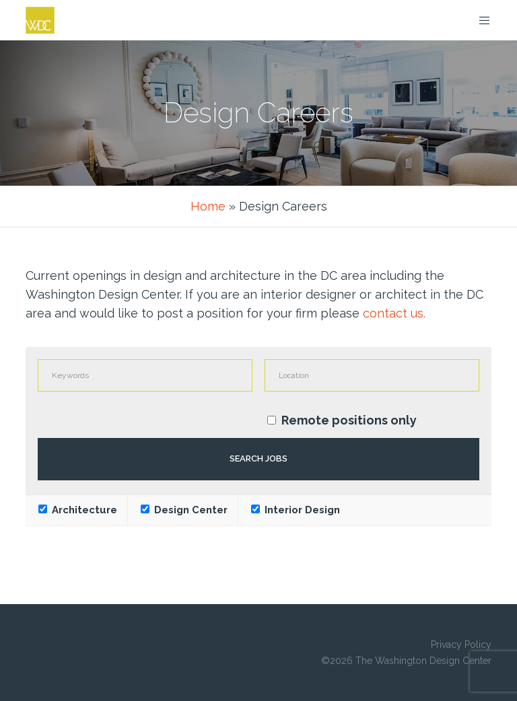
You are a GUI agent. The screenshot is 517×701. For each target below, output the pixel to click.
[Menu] (479, 20)
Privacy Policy (461, 644)
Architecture (77, 509)
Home (208, 206)
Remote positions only (349, 420)
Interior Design (295, 509)
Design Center (184, 509)
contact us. (394, 313)
